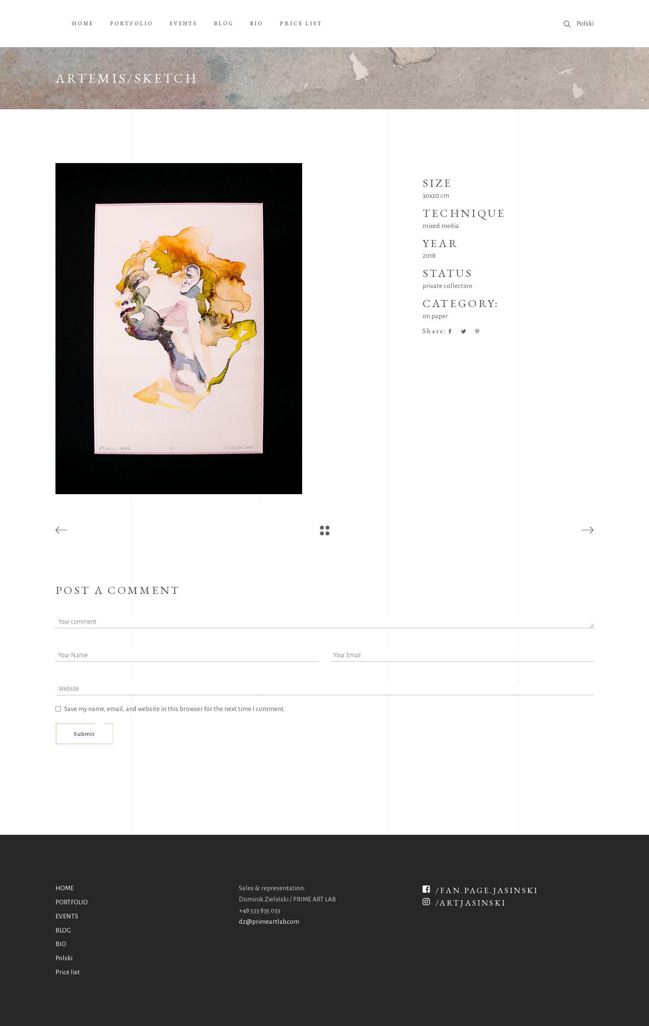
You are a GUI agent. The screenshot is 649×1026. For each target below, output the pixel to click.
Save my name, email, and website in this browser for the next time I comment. (174, 708)
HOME (64, 887)
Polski (585, 23)
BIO (60, 943)
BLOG (63, 930)
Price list (67, 972)
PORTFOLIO (71, 902)
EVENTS (66, 916)
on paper (435, 316)
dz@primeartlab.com (269, 921)
